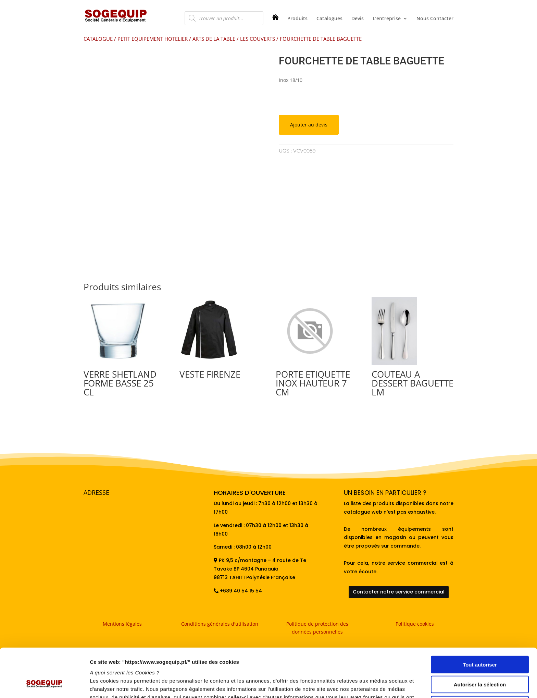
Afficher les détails (377, 684)
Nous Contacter (434, 19)
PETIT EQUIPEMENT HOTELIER (152, 38)
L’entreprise (387, 19)
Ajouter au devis (308, 124)
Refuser (479, 661)
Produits (297, 19)
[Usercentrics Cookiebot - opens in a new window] (44, 684)
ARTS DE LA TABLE (213, 38)
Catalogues (329, 19)
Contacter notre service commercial (399, 591)
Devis (357, 19)
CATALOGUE (98, 38)
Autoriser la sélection (480, 642)
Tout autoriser (480, 621)
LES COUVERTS (257, 38)
